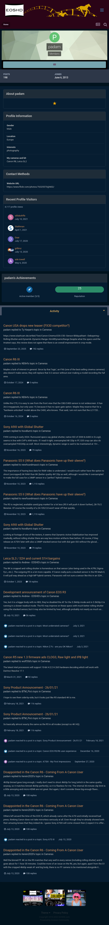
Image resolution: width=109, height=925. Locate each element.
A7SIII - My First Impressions (57, 761)
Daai (17, 237)
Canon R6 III (11, 359)
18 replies (32, 581)
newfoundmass (30, 464)
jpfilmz (18, 248)
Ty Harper (27, 329)
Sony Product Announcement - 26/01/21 (30, 687)
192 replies (36, 349)
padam (7, 329)
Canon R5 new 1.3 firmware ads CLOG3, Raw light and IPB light (45, 657)
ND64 (25, 363)
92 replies (31, 677)
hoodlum (26, 431)
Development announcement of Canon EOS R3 (34, 592)
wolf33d (26, 661)
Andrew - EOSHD (30, 562)
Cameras (47, 329)
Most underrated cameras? (56, 625)
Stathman (19, 226)
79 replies (35, 450)
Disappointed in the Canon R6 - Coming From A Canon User (43, 772)
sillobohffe (20, 215)
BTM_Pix (26, 691)
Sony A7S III (49, 839)
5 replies (32, 382)
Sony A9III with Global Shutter (23, 427)
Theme (45, 912)
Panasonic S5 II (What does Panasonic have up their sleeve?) (44, 460)
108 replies (30, 795)
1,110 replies (37, 484)
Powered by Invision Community (54, 920)
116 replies (34, 703)
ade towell (20, 259)
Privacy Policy (60, 912)
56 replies (29, 615)
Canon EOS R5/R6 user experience (60, 751)
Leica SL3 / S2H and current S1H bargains (31, 558)
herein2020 (28, 776)
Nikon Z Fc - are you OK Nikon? (58, 646)
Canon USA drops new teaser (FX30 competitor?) (36, 325)
